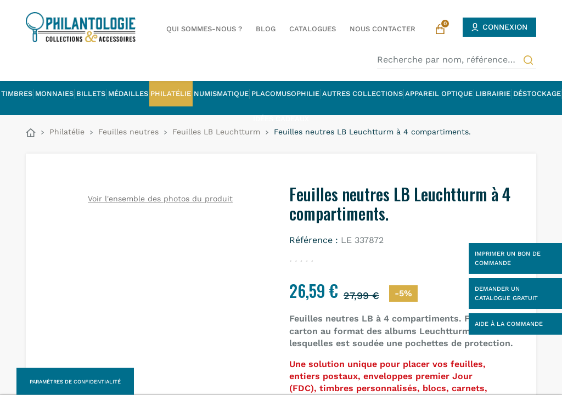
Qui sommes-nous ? (204, 29)
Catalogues (312, 29)
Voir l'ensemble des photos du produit (160, 198)
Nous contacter (382, 29)
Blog (266, 29)
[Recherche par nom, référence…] (456, 60)
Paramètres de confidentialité (75, 382)
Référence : (313, 240)
